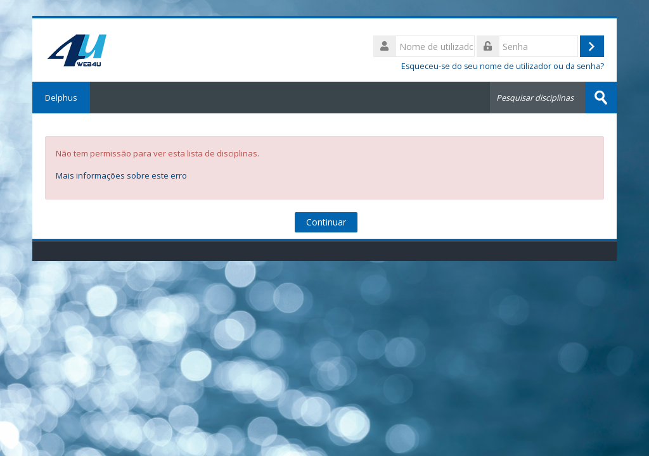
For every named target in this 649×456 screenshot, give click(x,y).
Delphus (61, 97)
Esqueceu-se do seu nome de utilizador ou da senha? (502, 66)
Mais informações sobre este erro (121, 175)
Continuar (326, 222)
